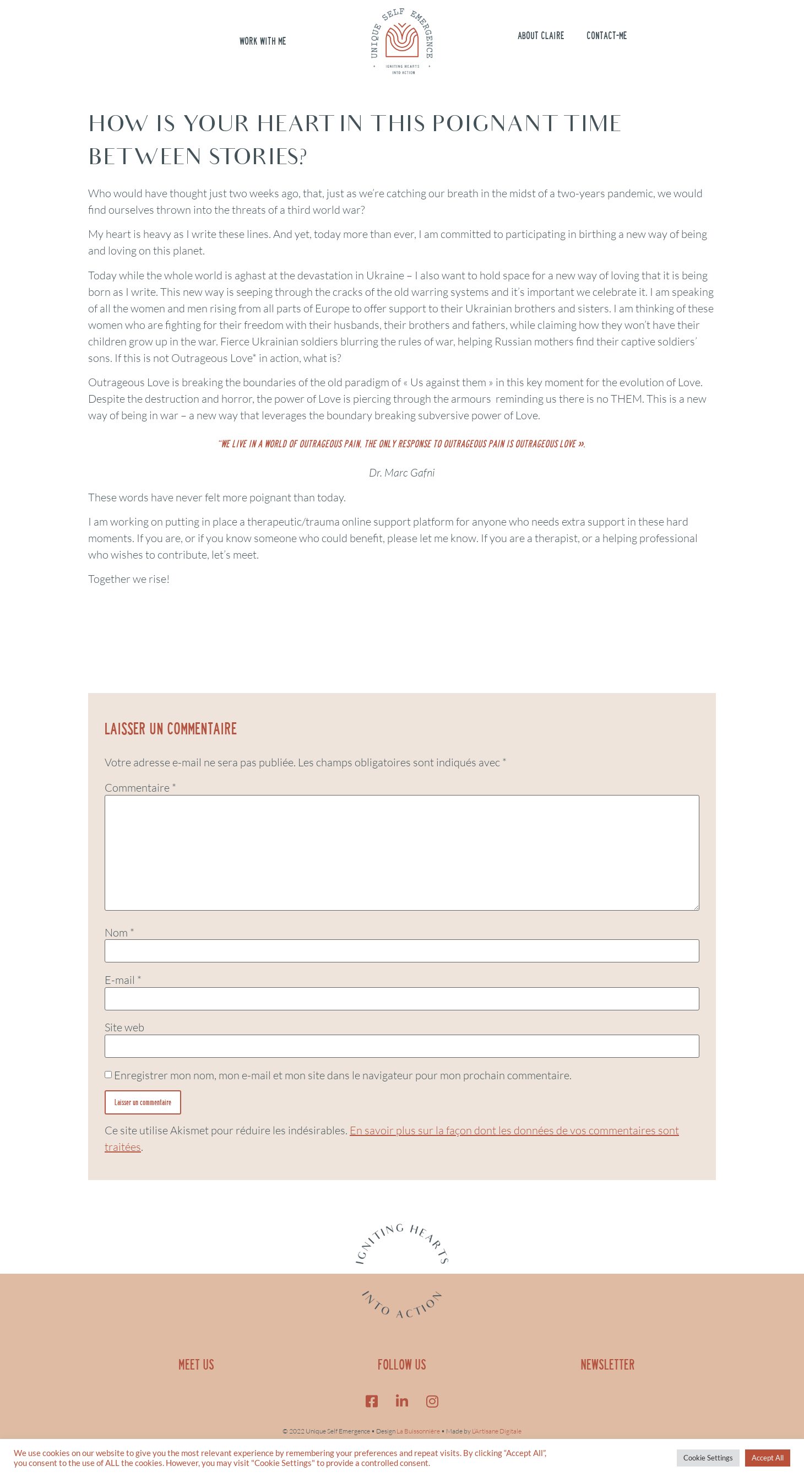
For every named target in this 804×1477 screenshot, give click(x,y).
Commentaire (140, 787)
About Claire (541, 36)
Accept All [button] (768, 1457)
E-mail (123, 980)
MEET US (196, 1364)
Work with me (263, 41)
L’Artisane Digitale (496, 1431)
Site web (124, 1027)
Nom (119, 932)
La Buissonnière (418, 1431)
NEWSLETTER (607, 1364)
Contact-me (606, 36)
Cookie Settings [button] (708, 1457)
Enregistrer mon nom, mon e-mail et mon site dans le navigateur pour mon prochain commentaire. (343, 1075)
